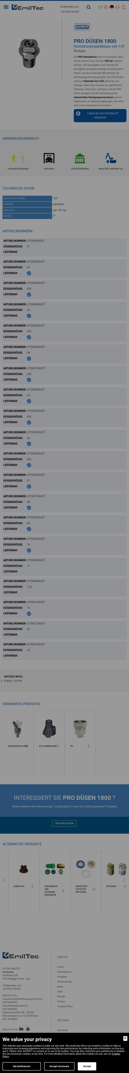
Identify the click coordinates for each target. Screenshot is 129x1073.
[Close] (125, 1038)
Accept (87, 1066)
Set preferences (21, 1066)
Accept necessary (59, 1066)
